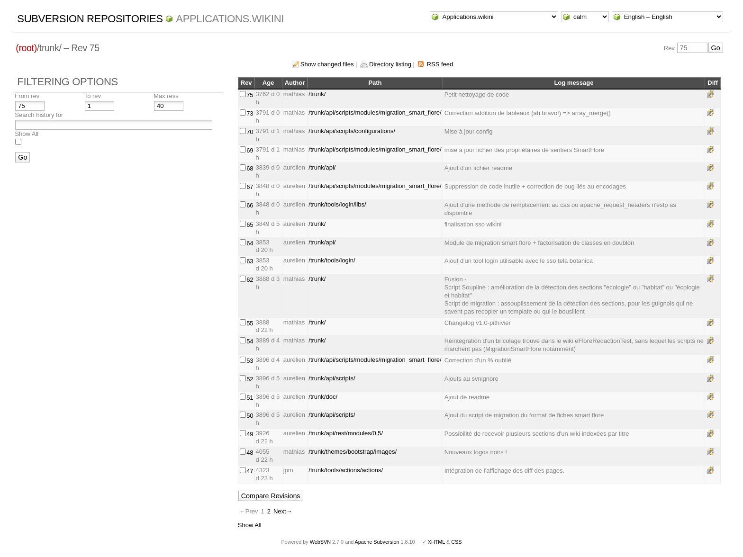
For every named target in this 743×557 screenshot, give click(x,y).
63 (249, 261)
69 (249, 150)
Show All (26, 133)
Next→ (282, 511)
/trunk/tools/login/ (331, 260)
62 (249, 279)
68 (249, 168)
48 (249, 452)
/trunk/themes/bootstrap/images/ (352, 451)
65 (249, 224)
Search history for (39, 114)
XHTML (436, 542)
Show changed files (327, 64)
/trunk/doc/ (322, 396)
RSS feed (440, 64)
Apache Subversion (377, 542)
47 (249, 471)
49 (249, 434)
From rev (27, 95)
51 (249, 397)
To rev (92, 95)
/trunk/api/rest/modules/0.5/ (345, 433)
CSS (456, 542)
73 (249, 113)
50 (249, 415)
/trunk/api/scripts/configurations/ (351, 131)
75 (249, 95)
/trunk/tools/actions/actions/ (345, 470)
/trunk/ (317, 94)
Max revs (166, 95)
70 (249, 131)
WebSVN (320, 542)
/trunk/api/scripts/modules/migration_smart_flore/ (374, 112)
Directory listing (390, 64)
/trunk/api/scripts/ (331, 378)
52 (249, 379)
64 (249, 243)
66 (249, 205)
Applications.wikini (230, 19)
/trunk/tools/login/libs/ (337, 204)
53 (249, 360)
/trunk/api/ (321, 167)
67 (249, 186)
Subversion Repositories (90, 19)
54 (249, 341)
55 (249, 323)
